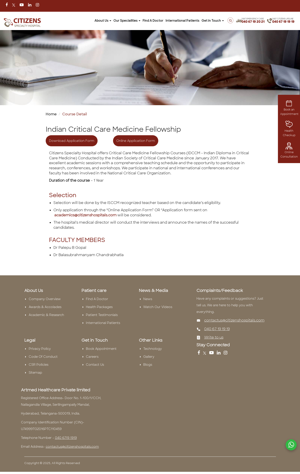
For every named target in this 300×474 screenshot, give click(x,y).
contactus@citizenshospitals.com (234, 320)
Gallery (148, 357)
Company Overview (45, 299)
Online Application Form (135, 141)
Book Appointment (101, 349)
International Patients (182, 21)
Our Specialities (126, 21)
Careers (92, 357)
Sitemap (35, 373)
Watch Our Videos (157, 307)
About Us (102, 21)
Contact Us (95, 365)
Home (51, 114)
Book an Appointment (289, 108)
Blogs (147, 365)
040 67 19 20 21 (253, 22)
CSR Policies (38, 365)
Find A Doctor (153, 21)
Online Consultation (289, 151)
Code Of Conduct (43, 357)
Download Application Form (71, 141)
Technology (152, 349)
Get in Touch (213, 21)
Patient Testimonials (102, 315)
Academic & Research (46, 315)
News (147, 299)
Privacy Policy (40, 349)
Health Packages (99, 307)
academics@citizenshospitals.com (85, 215)
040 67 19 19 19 (283, 22)
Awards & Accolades (45, 307)
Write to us (213, 337)
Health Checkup (289, 130)
